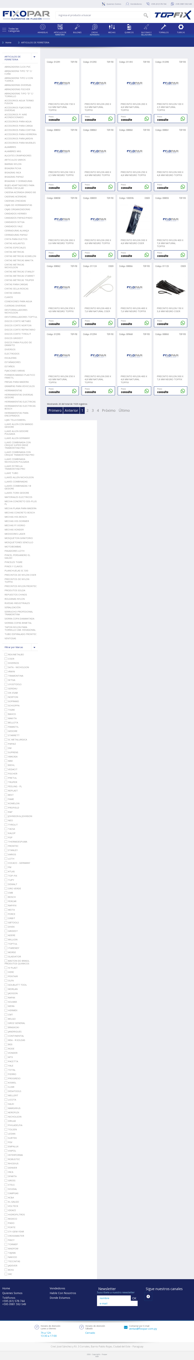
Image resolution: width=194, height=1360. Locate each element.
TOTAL (10, 1069)
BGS (8, 1044)
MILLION (11, 939)
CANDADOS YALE (14, 226)
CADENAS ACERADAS (15, 196)
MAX (9, 760)
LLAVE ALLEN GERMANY (17, 438)
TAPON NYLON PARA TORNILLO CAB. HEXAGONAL (20, 628)
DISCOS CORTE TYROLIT (18, 333)
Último (124, 410)
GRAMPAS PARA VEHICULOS (20, 386)
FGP (8, 837)
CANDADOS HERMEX (16, 213)
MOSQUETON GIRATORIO (19, 538)
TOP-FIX (11, 875)
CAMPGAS (11, 1193)
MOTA (10, 909)
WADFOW (11, 1248)
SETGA (10, 680)
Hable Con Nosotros (63, 1293)
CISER (9, 658)
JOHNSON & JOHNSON (18, 816)
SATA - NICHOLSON (17, 667)
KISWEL (10, 1082)
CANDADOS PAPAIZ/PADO (18, 217)
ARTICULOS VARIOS (15, 159)
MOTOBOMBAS (13, 546)
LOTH (9, 858)
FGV (8, 1142)
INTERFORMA (14, 1155)
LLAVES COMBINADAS (16, 481)
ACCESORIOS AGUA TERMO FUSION (19, 102)
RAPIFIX (11, 905)
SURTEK (11, 1137)
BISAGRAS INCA (13, 172)
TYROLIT (11, 824)
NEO (9, 820)
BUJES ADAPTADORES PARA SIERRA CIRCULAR (19, 186)
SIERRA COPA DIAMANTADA (19, 618)
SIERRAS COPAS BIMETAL (18, 622)
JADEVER (11, 1265)
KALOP (10, 833)
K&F (8, 811)
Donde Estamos (60, 1298)
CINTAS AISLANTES (15, 243)
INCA (9, 1172)
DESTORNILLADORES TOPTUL (21, 316)
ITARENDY (12, 948)
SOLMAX (11, 1001)
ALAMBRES (10, 146)
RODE (9, 1048)
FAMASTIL (12, 726)
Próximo (108, 410)
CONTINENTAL (14, 1035)
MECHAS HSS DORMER (17, 521)
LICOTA (10, 1099)
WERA (9, 1006)
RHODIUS (11, 1163)
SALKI (9, 1103)
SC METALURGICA (16, 739)
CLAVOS (9, 297)
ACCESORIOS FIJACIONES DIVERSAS (18, 109)
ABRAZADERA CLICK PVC (18, 66)
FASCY (10, 1240)
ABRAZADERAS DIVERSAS (18, 84)
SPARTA (11, 1176)
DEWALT (11, 884)
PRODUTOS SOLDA (15, 590)
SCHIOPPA (12, 705)
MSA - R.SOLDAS (15, 1040)
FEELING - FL (13, 786)
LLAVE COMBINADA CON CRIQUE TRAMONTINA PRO (19, 453)
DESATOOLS (13, 1091)
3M (8, 748)
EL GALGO (12, 1201)
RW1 (97, 1356)
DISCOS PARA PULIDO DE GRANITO (18, 344)
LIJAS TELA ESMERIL (15, 419)
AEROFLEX (12, 1112)
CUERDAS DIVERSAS (15, 305)
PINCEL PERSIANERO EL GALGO (17, 556)
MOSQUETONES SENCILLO (19, 542)
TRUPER (11, 782)
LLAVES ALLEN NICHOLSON (19, 477)
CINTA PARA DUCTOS (16, 239)
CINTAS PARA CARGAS (16, 284)
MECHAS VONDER (14, 529)
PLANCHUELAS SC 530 (16, 570)
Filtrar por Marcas (21, 647)
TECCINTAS (12, 1261)
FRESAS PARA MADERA (17, 381)
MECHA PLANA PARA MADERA (20, 508)
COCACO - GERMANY (17, 862)
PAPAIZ (10, 743)
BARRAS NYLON (13, 163)
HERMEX (11, 1010)
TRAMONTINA (14, 675)
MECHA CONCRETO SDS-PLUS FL (21, 502)
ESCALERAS (11, 357)
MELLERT (11, 1095)
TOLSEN (11, 1129)
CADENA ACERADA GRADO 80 (20, 192)
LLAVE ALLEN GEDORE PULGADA (16, 432)
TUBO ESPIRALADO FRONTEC (21, 634)
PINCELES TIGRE (13, 562)
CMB (9, 892)
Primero (55, 410)
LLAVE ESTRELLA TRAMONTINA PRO (15, 467)
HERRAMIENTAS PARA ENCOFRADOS (16, 414)
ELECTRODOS (12, 353)
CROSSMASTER (14, 1235)
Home (8, 42)
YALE (9, 1065)
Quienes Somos (114, 4)
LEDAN (10, 1133)
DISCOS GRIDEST (14, 338)
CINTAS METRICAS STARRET (20, 275)
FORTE (10, 1227)
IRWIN (10, 671)
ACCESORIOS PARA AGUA (18, 121)
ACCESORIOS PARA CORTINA (20, 129)
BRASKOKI (12, 1027)
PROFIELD (12, 807)
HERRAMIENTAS (13, 390)
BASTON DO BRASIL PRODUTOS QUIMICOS (17, 962)
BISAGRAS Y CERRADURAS (18, 180)
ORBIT (10, 918)
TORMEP (11, 1244)
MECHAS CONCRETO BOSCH (20, 512)
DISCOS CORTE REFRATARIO (20, 329)
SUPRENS (11, 752)
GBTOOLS (12, 922)
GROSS (10, 1180)
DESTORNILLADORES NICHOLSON (16, 311)
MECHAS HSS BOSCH (16, 516)
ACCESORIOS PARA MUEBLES (20, 142)
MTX (9, 1057)
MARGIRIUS (12, 1108)
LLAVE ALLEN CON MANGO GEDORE (19, 425)
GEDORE (11, 731)
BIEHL (10, 765)
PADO (9, 1223)
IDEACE (10, 1210)
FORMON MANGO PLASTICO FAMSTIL (20, 376)
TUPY (9, 880)
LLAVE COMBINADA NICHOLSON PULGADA (17, 460)
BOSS (9, 1269)
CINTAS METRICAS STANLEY (19, 271)
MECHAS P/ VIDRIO (15, 525)
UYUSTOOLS (13, 684)
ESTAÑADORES (13, 362)
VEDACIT (11, 769)
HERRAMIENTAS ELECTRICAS (20, 401)
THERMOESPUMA (16, 841)
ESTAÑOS (10, 366)
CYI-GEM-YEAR (14, 1231)
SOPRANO (12, 701)
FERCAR (10, 901)
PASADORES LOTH (15, 550)
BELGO (10, 1018)
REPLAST (11, 790)
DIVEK (10, 926)
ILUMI (9, 1086)
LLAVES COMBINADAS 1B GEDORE (18, 487)
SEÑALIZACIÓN (12, 607)
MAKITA (11, 718)
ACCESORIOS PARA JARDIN (19, 138)
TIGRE (10, 709)
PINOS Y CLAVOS (13, 566)
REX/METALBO (14, 654)
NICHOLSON (13, 1116)
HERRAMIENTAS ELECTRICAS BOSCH (20, 407)
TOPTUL (11, 943)
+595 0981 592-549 (183, 4)
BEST (9, 794)
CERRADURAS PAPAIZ (16, 234)
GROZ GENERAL (15, 1023)
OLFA (9, 980)
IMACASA (11, 756)
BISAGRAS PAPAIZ (14, 176)
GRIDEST (11, 931)
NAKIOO (11, 1257)
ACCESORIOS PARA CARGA (19, 125)
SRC (8, 1274)
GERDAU (11, 688)
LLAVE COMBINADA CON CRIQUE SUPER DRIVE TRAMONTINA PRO (18, 445)
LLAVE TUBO (11, 473)
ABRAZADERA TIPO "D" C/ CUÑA (18, 72)
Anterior (71, 410)
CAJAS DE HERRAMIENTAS (18, 204)
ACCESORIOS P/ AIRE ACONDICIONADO (16, 116)
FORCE (10, 914)
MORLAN (11, 989)
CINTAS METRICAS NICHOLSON (14, 266)
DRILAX (10, 1120)
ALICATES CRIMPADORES (18, 155)
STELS (10, 1184)
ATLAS (10, 871)
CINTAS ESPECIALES (15, 247)
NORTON (11, 697)
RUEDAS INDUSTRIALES (17, 603)
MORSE (10, 952)
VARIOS (10, 854)
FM (8, 867)
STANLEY (11, 850)
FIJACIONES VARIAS (15, 370)
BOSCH (10, 897)
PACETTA (11, 1061)
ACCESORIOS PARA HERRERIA (21, 134)
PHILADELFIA (13, 1125)
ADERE (10, 935)
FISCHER (11, 773)
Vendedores (136, 4)
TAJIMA (10, 1252)
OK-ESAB (11, 692)
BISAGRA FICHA (13, 168)
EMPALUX (11, 1146)
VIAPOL (10, 1150)
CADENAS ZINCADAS (15, 200)
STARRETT (12, 735)
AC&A (9, 1197)
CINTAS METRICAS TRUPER (19, 280)
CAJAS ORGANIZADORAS (17, 209)
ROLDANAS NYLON (15, 598)
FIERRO (10, 1074)
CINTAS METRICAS (14, 251)
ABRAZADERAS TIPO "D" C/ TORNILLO (19, 95)
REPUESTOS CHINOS (16, 594)
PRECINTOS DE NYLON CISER (20, 574)
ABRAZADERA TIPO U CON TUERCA (19, 79)
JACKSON (11, 993)
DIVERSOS (10, 349)
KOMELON (12, 803)
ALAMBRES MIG (13, 151)
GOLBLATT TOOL (16, 984)
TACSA (10, 828)
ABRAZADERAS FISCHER (17, 89)
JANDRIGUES (13, 1031)
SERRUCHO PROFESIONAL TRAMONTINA (19, 613)
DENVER (11, 1167)
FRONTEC (11, 845)
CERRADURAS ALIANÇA (17, 230)
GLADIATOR (13, 956)
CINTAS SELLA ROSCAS (16, 288)
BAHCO (10, 714)
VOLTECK (11, 1206)
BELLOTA (11, 722)
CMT (9, 1014)
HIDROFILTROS (15, 1214)
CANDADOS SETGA (14, 222)
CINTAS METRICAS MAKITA (19, 260)
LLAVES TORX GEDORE (17, 492)
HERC (9, 972)
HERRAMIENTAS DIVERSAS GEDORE (19, 396)
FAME (9, 799)
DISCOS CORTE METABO (18, 321)
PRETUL (11, 777)
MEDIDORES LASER (15, 533)
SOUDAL (11, 1189)
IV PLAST (11, 967)
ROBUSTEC (12, 1159)
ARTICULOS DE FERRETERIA (35, 42)
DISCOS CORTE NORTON (18, 325)
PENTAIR (11, 976)
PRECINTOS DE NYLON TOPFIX (17, 580)
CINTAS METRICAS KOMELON (20, 256)
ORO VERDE (13, 888)
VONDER (11, 1052)
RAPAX (10, 997)
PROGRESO (12, 1078)
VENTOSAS (10, 638)
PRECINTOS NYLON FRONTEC (21, 586)
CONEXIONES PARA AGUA (18, 301)
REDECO (11, 1218)
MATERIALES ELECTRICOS (18, 497)
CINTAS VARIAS (13, 292)
